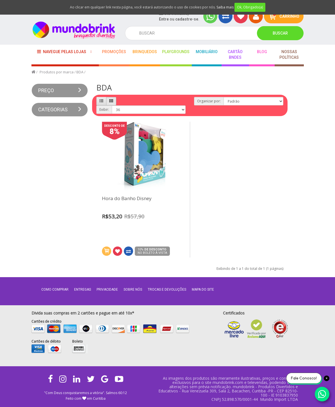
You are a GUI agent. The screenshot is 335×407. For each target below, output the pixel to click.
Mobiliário (207, 51)
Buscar (280, 33)
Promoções (114, 51)
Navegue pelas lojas (61, 51)
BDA (79, 71)
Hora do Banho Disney (127, 198)
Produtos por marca (57, 71)
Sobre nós (133, 289)
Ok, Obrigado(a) (250, 7)
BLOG (262, 51)
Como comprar (55, 289)
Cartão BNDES (235, 54)
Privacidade (107, 289)
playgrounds (176, 51)
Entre (164, 19)
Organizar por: (209, 101)
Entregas (82, 289)
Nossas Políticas (289, 54)
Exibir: (104, 109)
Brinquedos (145, 51)
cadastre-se (186, 19)
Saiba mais (225, 7)
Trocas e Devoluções (167, 289)
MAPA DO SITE (203, 289)
